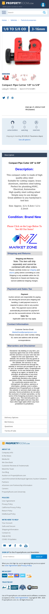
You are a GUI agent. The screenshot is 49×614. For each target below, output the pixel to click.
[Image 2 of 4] (15, 77)
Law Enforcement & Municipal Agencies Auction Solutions (24, 479)
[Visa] (11, 575)
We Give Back (7, 462)
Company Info (7, 452)
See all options (24, 139)
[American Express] (23, 575)
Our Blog (5, 472)
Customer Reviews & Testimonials (15, 465)
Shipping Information (10, 529)
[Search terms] (27, 12)
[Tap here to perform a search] (44, 12)
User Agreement (8, 501)
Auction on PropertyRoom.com (14, 475)
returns (11, 273)
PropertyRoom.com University (13, 492)
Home (4, 20)
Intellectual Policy (9, 514)
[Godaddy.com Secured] (33, 587)
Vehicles (14, 20)
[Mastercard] (17, 575)
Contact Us (6, 533)
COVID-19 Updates (9, 539)
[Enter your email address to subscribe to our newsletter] (16, 556)
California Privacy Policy (11, 507)
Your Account (7, 523)
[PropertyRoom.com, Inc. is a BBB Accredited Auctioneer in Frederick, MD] (10, 587)
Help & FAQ (6, 536)
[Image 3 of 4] (24, 77)
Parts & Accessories (28, 20)
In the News (6, 456)
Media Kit (5, 459)
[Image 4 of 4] (33, 77)
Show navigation (4, 12)
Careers (5, 488)
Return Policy (7, 510)
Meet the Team (8, 469)
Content (2, 33)
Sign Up (39, 557)
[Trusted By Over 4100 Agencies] (23, 587)
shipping (33, 270)
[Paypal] (5, 575)
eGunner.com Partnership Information (17, 485)
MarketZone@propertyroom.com (24, 332)
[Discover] (29, 575)
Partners (5, 482)
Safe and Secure (8, 526)
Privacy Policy (7, 504)
